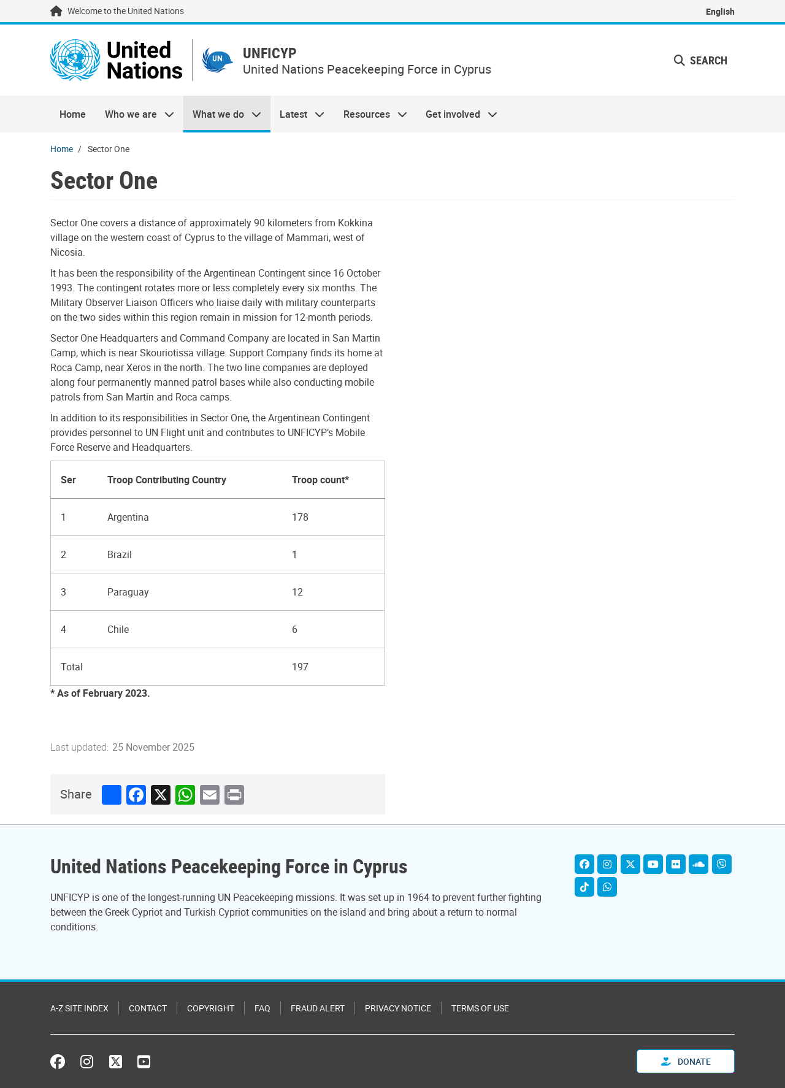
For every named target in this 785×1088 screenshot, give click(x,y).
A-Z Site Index (79, 1008)
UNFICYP (270, 53)
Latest (297, 114)
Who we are (134, 114)
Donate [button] (686, 1061)
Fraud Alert (318, 1008)
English (720, 11)
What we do (222, 114)
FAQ (262, 1008)
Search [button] (700, 60)
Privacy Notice (398, 1008)
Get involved (456, 114)
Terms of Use (480, 1008)
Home (72, 114)
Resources (370, 114)
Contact (148, 1008)
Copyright (210, 1008)
